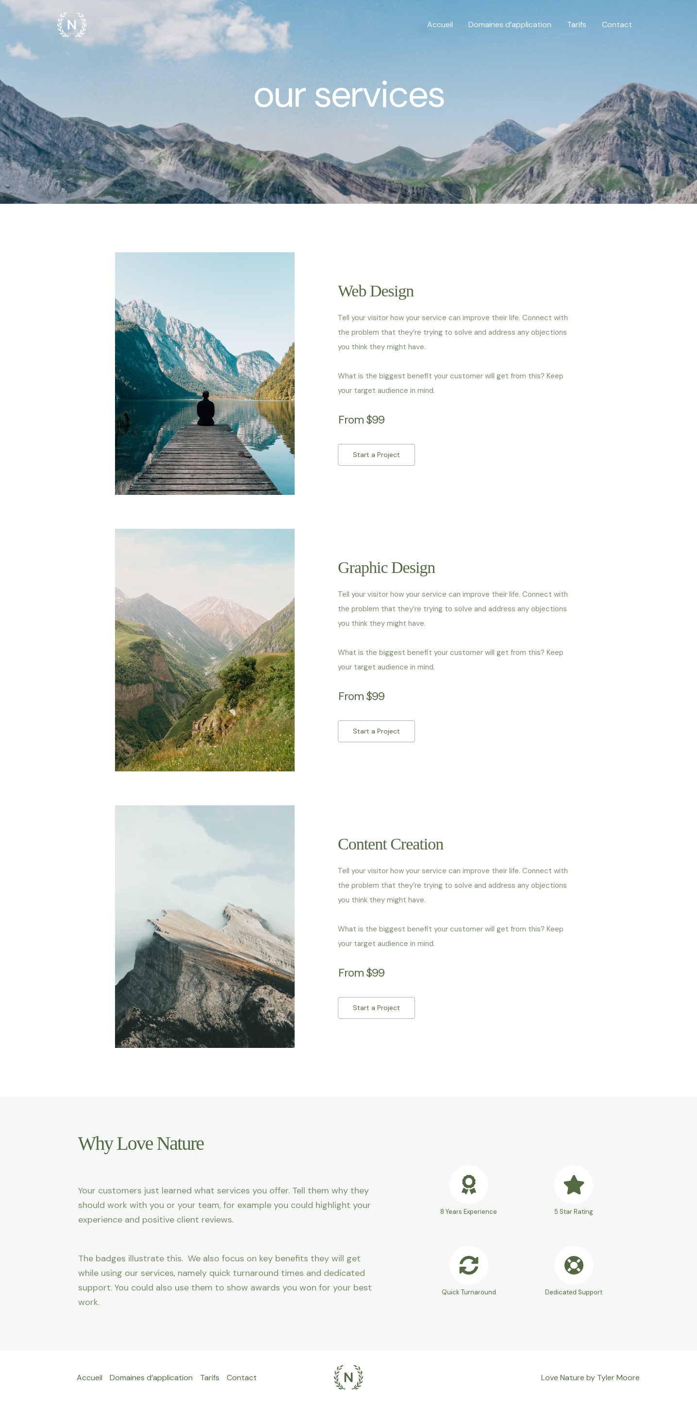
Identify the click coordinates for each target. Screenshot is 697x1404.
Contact (617, 24)
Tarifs (576, 24)
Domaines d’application (509, 24)
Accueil (440, 24)
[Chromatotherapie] (71, 24)
